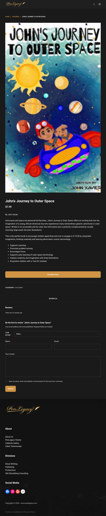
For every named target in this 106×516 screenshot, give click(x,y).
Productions (10, 470)
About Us (9, 437)
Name (8, 341)
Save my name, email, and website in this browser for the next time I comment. (36, 381)
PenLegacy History (13, 440)
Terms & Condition (13, 512)
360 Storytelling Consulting (16, 473)
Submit (10, 389)
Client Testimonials (13, 446)
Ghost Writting (11, 464)
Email (57, 341)
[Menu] (100, 4)
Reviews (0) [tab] (53, 299)
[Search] (94, 4)
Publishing (9, 467)
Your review (10, 354)
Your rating (8, 334)
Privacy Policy (29, 512)
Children (19, 288)
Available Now (53, 274)
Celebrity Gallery (12, 443)
